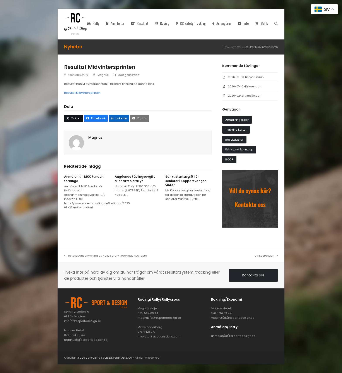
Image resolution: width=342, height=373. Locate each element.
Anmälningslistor (237, 120)
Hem (226, 47)
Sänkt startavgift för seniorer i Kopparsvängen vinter (186, 180)
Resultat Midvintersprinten (82, 93)
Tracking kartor (236, 130)
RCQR (229, 159)
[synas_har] (250, 227)
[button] (276, 24)
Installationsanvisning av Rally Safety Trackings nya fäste (105, 256)
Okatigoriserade (128, 75)
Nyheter (236, 47)
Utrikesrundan (266, 256)
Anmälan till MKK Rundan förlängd (84, 178)
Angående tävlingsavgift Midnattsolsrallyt (135, 178)
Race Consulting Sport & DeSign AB (101, 357)
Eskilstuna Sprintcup (239, 149)
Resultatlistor (234, 140)
